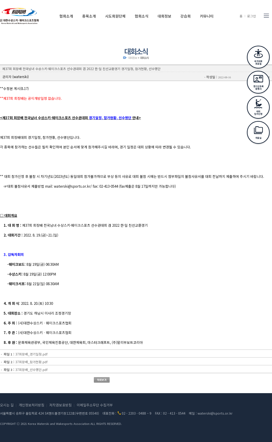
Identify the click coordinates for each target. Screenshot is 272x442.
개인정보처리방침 (31, 405)
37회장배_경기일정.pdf (31, 354)
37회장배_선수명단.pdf (31, 369)
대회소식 (144, 58)
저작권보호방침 (60, 405)
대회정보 (132, 58)
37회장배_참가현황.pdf (31, 362)
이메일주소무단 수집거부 (95, 405)
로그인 (251, 16)
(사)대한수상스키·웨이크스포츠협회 (19, 16)
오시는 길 (7, 405)
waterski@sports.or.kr (215, 413)
